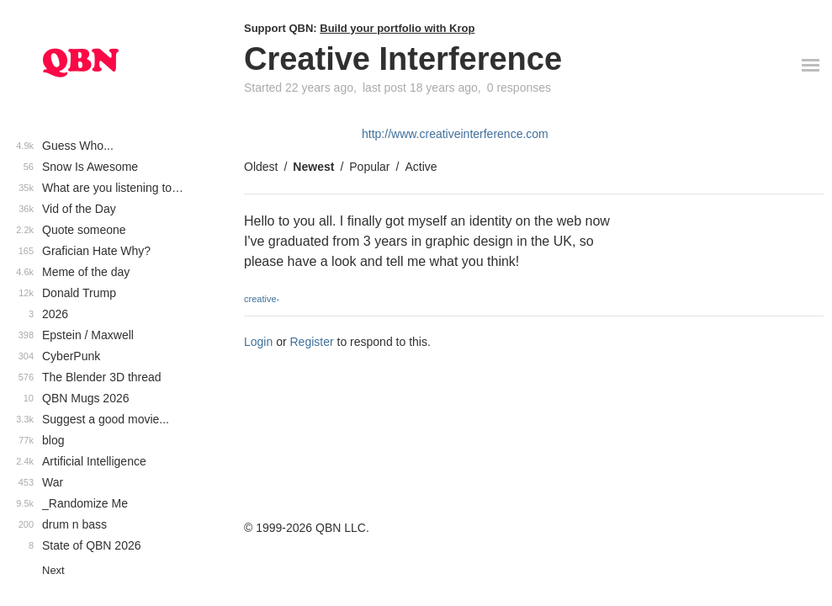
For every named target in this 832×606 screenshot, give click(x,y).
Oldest (261, 166)
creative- (261, 299)
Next (53, 570)
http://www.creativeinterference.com (455, 134)
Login (258, 341)
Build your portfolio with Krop (397, 28)
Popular (369, 166)
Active (421, 166)
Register (312, 341)
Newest (313, 166)
